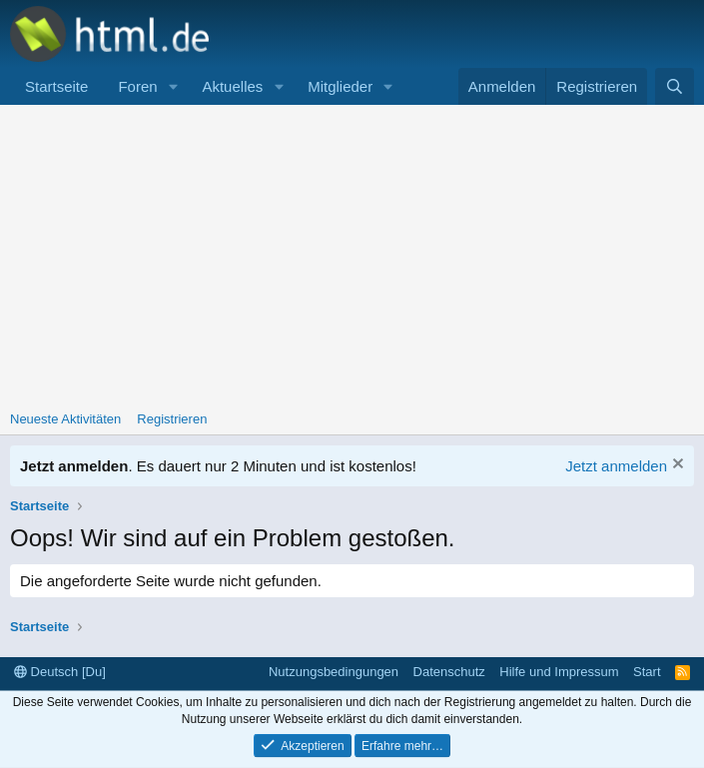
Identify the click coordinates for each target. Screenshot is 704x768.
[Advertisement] (352, 254)
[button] (173, 86)
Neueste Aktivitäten (65, 418)
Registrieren (172, 418)
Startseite (56, 86)
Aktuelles (232, 86)
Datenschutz (449, 671)
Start (646, 671)
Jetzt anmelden (616, 465)
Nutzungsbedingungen (333, 671)
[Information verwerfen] (675, 465)
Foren (137, 86)
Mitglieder (340, 86)
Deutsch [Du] (60, 671)
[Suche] (674, 86)
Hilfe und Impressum (558, 671)
